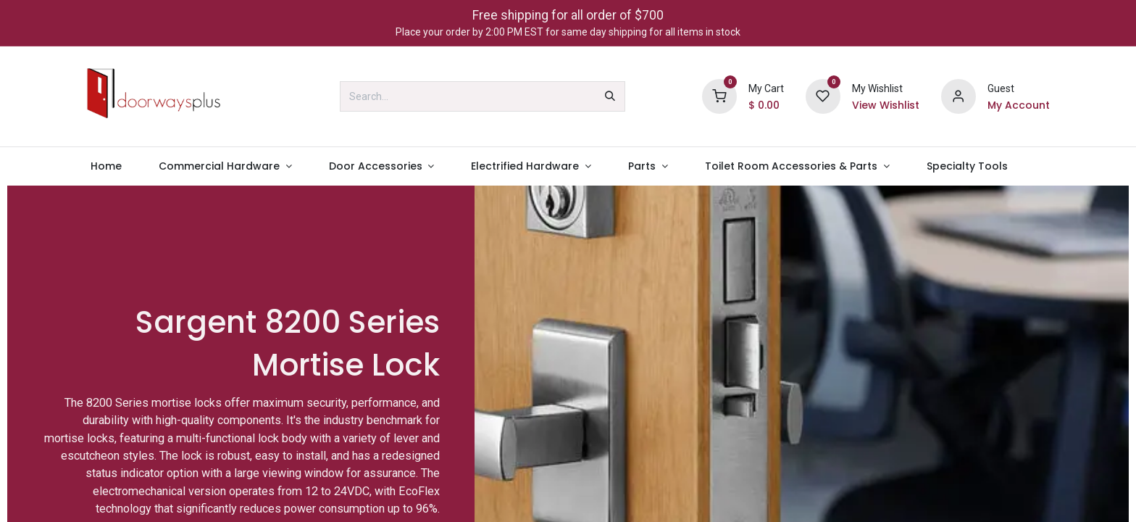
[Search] (610, 96)
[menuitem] (106, 166)
